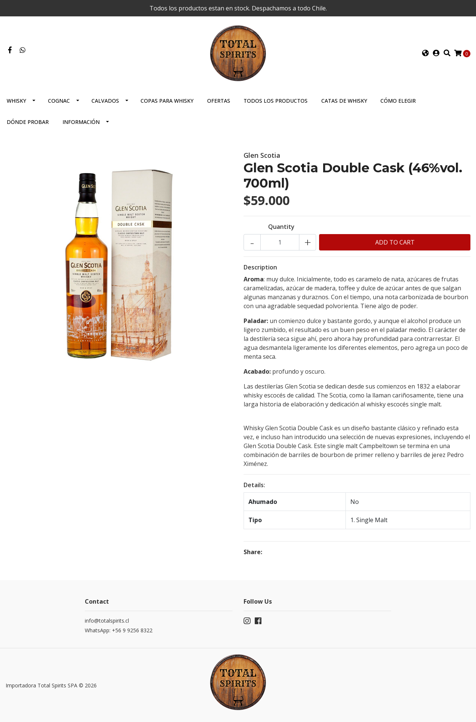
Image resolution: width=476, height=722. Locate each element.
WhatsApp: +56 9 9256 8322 (118, 630)
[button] (425, 53)
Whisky (16, 100)
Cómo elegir (398, 100)
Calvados (105, 100)
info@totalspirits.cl (107, 620)
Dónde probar (28, 121)
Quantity (281, 227)
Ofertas (218, 100)
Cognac (59, 100)
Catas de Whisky (344, 100)
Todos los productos (276, 100)
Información (81, 121)
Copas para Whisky (167, 100)
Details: (254, 485)
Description (260, 267)
